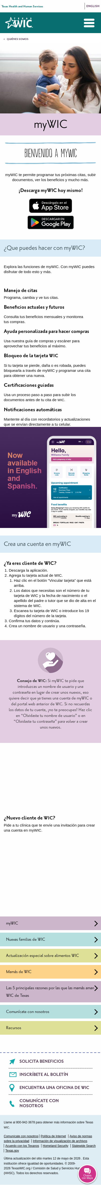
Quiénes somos (18, 39)
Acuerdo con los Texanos (22, 1146)
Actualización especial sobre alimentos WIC (52, 956)
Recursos (52, 1028)
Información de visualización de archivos (60, 1141)
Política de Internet (53, 1136)
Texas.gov (12, 1150)
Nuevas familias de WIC (52, 939)
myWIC (52, 923)
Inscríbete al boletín (43, 1074)
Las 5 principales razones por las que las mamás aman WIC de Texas (52, 991)
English (92, 6)
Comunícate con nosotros (52, 1012)
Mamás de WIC (52, 972)
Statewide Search (84, 1146)
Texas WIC (19, 22)
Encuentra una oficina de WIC (54, 1088)
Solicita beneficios (41, 1061)
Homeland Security (55, 1146)
